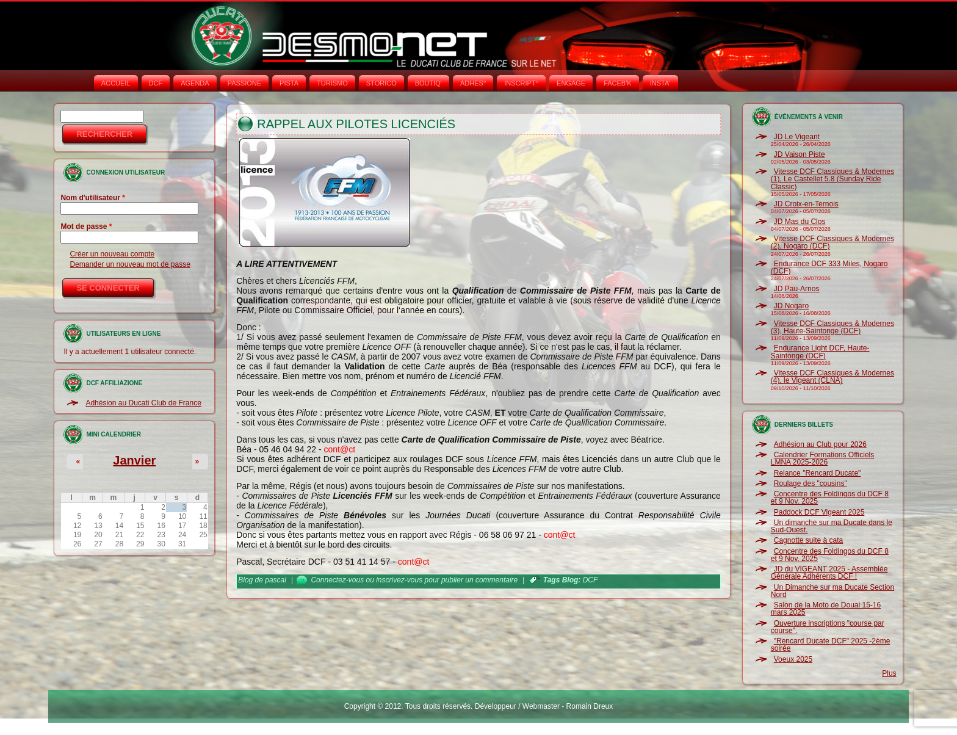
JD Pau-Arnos (797, 288)
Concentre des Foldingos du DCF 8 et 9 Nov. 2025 (830, 497)
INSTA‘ (660, 83)
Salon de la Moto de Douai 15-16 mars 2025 (826, 609)
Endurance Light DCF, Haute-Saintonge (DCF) (820, 352)
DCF (156, 83)
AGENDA (195, 83)
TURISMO (332, 83)
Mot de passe (86, 226)
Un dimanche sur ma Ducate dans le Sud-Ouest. (831, 526)
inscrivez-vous (399, 580)
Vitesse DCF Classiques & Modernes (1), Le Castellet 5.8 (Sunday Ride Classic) (832, 179)
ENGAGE (571, 83)
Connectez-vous (337, 580)
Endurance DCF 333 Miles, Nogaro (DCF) (829, 267)
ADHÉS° (473, 83)
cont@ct (339, 449)
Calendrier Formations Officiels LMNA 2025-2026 (823, 458)
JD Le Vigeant (797, 136)
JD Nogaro (791, 306)
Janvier (134, 460)
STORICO (381, 83)
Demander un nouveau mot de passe (130, 264)
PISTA (289, 83)
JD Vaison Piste (799, 154)
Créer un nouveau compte (112, 254)
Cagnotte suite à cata (808, 540)
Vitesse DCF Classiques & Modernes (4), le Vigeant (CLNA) (832, 377)
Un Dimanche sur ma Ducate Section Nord (832, 591)
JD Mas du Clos (800, 221)
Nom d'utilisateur (92, 198)
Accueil (116, 83)
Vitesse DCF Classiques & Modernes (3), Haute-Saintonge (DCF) (832, 327)
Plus (889, 673)
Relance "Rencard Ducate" (817, 473)
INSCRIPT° (521, 83)
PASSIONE (244, 83)
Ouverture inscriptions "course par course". (827, 627)
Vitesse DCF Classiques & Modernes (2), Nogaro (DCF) (832, 242)
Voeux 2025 (793, 659)
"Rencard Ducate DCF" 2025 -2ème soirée (830, 645)
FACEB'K (618, 83)
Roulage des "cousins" (810, 483)
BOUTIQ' (428, 83)
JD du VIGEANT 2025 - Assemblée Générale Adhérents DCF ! (829, 573)
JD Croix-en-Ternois (806, 204)
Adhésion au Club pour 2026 (820, 444)
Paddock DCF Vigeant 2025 (819, 512)
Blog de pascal (262, 580)
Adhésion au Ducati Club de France (143, 403)
